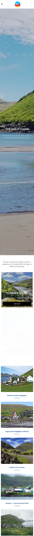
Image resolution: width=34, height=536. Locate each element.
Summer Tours (17, 293)
